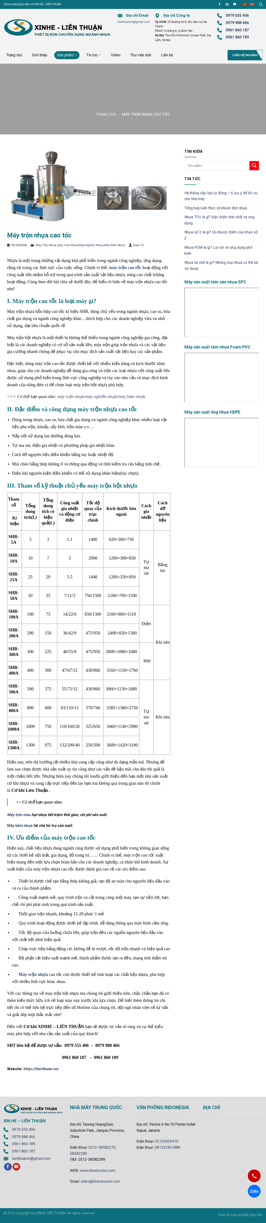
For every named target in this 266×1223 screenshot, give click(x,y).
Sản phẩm (67, 55)
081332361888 (167, 1147)
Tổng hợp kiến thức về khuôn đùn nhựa (215, 208)
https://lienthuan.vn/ (41, 1069)
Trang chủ (14, 55)
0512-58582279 (101, 1147)
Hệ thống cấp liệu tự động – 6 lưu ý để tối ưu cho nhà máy (221, 196)
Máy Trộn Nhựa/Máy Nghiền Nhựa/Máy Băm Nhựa (91, 245)
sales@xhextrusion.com (100, 1181)
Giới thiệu (39, 55)
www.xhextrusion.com (97, 1170)
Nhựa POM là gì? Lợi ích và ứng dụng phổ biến (218, 250)
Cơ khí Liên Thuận (29, 790)
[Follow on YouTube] (234, 4)
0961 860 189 (23, 1144)
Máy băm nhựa (20, 825)
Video (116, 55)
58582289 (78, 1153)
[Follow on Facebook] (219, 4)
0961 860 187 (237, 30)
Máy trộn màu (19, 815)
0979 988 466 (237, 23)
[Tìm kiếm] (260, 4)
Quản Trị (138, 245)
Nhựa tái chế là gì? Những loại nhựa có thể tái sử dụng (221, 265)
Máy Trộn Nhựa (46, 245)
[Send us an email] (227, 4)
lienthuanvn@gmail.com (134, 22)
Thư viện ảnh (140, 55)
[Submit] (254, 165)
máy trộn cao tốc (125, 267)
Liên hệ (167, 55)
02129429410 (166, 1141)
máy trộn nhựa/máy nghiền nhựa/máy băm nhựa (101, 396)
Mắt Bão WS (252, 1215)
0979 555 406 (23, 1129)
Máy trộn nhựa (33, 974)
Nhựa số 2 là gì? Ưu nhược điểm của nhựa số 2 (221, 235)
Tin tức (94, 55)
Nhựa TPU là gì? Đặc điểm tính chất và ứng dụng (219, 220)
